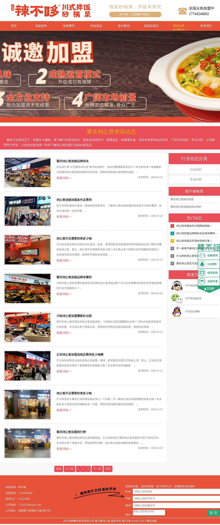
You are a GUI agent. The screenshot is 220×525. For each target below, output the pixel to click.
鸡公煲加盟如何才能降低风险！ (194, 225)
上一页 (69, 468)
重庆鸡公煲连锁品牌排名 (72, 161)
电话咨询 (212, 272)
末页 (108, 468)
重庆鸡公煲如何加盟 (182, 199)
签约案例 (124, 25)
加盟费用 (69, 25)
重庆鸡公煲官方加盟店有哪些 (193, 263)
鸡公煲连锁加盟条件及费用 (74, 199)
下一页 (97, 468)
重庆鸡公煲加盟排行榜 (71, 431)
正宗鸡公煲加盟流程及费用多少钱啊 (79, 354)
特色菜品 (96, 25)
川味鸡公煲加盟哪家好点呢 (74, 315)
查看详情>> (64, 178)
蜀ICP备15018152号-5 (134, 522)
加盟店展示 (151, 25)
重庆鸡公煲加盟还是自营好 (185, 206)
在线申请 (212, 281)
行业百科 (196, 169)
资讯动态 (179, 25)
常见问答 (196, 179)
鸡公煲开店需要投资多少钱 (74, 238)
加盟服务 (41, 25)
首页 (14, 25)
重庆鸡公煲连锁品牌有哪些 (74, 277)
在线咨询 (212, 255)
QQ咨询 (212, 264)
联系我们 (206, 25)
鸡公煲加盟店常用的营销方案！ (194, 240)
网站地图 (151, 522)
